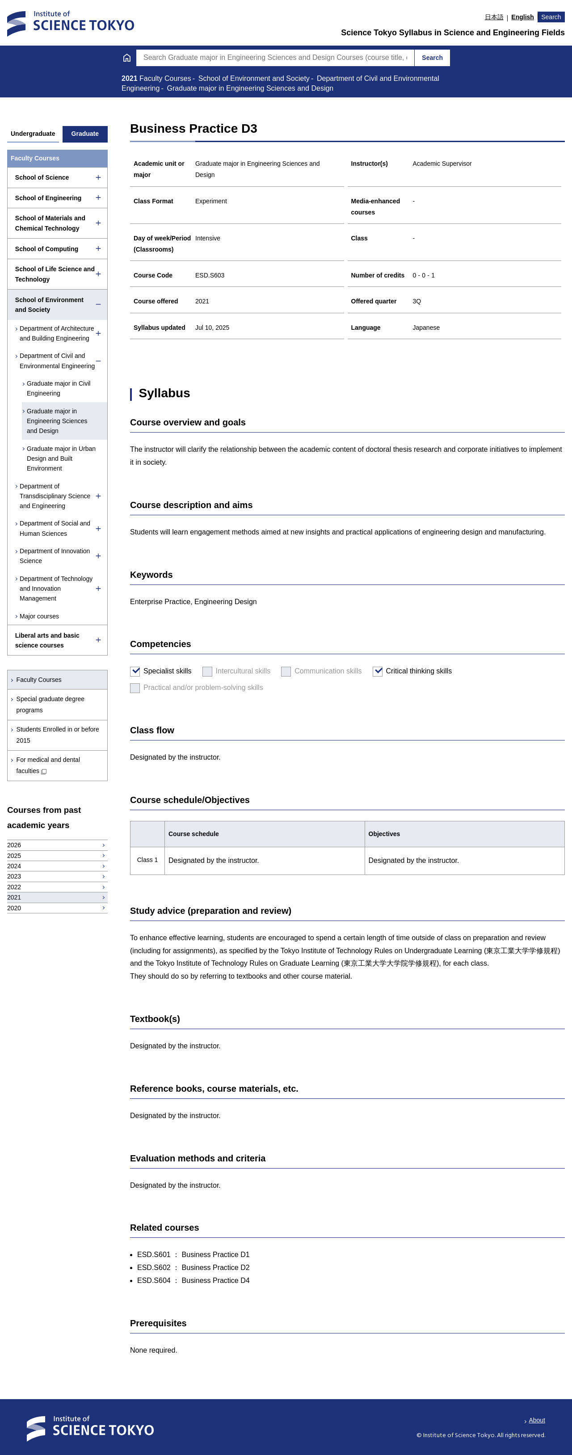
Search (551, 17)
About (537, 1420)
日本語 (494, 17)
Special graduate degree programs (51, 704)
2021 (130, 78)
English (522, 17)
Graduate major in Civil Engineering (58, 388)
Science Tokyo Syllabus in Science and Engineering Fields (453, 32)
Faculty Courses (39, 679)
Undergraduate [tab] (33, 133)
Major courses (39, 616)
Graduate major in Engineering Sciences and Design (57, 421)
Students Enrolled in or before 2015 (58, 735)
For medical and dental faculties (48, 765)
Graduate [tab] (85, 133)
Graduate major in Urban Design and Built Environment (61, 458)
